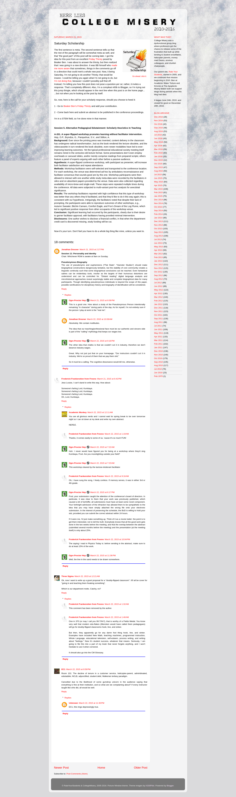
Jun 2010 (158, 372)
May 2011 (158, 333)
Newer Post (61, 767)
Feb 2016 (158, 153)
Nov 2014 (158, 203)
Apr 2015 (158, 185)
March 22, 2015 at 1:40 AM (117, 617)
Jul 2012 (158, 282)
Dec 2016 (158, 117)
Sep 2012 (158, 275)
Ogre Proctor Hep (77, 300)
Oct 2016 (158, 124)
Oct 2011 (158, 315)
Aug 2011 (158, 322)
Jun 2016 (158, 138)
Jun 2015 (158, 178)
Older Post (140, 767)
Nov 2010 (158, 355)
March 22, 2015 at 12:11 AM (100, 412)
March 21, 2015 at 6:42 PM (109, 379)
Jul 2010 (158, 369)
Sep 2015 (158, 167)
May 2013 (158, 246)
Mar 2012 (158, 297)
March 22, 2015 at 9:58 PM (78, 669)
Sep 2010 (158, 362)
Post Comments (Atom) (77, 774)
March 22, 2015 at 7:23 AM (102, 463)
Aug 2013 (158, 236)
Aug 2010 (158, 365)
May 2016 (158, 142)
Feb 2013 (158, 257)
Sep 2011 (158, 318)
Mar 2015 (158, 189)
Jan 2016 (158, 156)
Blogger (170, 786)
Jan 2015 (158, 196)
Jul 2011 (158, 326)
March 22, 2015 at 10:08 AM (99, 319)
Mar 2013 (158, 254)
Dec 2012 (158, 264)
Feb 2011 (158, 344)
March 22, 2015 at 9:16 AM (117, 476)
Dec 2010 (158, 351)
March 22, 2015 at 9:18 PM (102, 341)
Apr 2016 (158, 145)
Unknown (73, 703)
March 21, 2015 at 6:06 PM (102, 300)
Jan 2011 (158, 347)
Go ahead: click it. (139, 76)
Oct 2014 (158, 207)
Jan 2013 (158, 261)
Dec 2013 (158, 221)
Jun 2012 (158, 286)
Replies (68, 295)
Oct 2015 (158, 164)
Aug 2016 (158, 131)
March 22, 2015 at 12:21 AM (87, 576)
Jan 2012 (158, 304)
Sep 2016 (158, 128)
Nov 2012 (158, 268)
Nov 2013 (158, 225)
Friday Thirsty (95, 59)
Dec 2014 (158, 200)
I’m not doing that (62, 81)
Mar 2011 (158, 340)
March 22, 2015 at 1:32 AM (117, 604)
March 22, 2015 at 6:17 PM (102, 492)
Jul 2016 (158, 135)
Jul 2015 (158, 174)
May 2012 (158, 290)
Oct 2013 (158, 228)
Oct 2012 (158, 272)
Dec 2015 (158, 160)
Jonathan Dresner (70, 249)
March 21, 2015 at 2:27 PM (92, 249)
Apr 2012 (158, 293)
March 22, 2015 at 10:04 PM (117, 539)
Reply (64, 289)
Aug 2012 (158, 279)
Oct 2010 (158, 358)
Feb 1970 (158, 376)
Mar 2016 (158, 149)
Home (101, 767)
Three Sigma (67, 576)
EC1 (63, 669)
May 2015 (158, 182)
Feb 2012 (158, 301)
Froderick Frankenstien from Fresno (78, 379)
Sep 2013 (158, 232)
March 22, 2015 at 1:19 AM (117, 434)
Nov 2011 (158, 311)
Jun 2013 (158, 243)
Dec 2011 (158, 308)
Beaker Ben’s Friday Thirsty (77, 106)
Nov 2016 (158, 120)
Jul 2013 (158, 239)
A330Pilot (150, 786)
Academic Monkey (78, 412)
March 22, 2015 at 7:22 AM (102, 447)
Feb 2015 (158, 192)
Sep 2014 (158, 210)
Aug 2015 (158, 171)
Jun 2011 (158, 329)
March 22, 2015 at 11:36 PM (103, 555)
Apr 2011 (158, 337)
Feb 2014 (158, 214)
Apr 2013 (158, 250)
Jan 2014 (158, 218)
